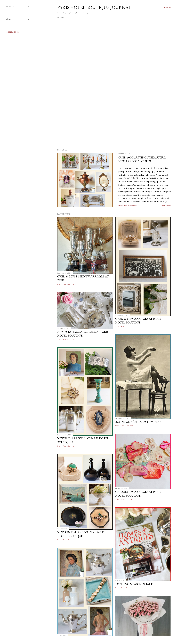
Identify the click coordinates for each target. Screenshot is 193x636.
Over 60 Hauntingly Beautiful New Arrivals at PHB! (142, 159)
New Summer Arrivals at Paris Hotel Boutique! (80, 534)
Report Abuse (12, 32)
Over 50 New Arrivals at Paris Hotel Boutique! (138, 320)
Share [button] (120, 205)
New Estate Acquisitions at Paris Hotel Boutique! (83, 333)
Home (61, 17)
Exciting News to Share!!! (135, 584)
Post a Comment (130, 205)
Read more (166, 205)
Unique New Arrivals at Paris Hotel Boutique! (138, 493)
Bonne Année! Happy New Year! (138, 422)
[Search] (167, 7)
